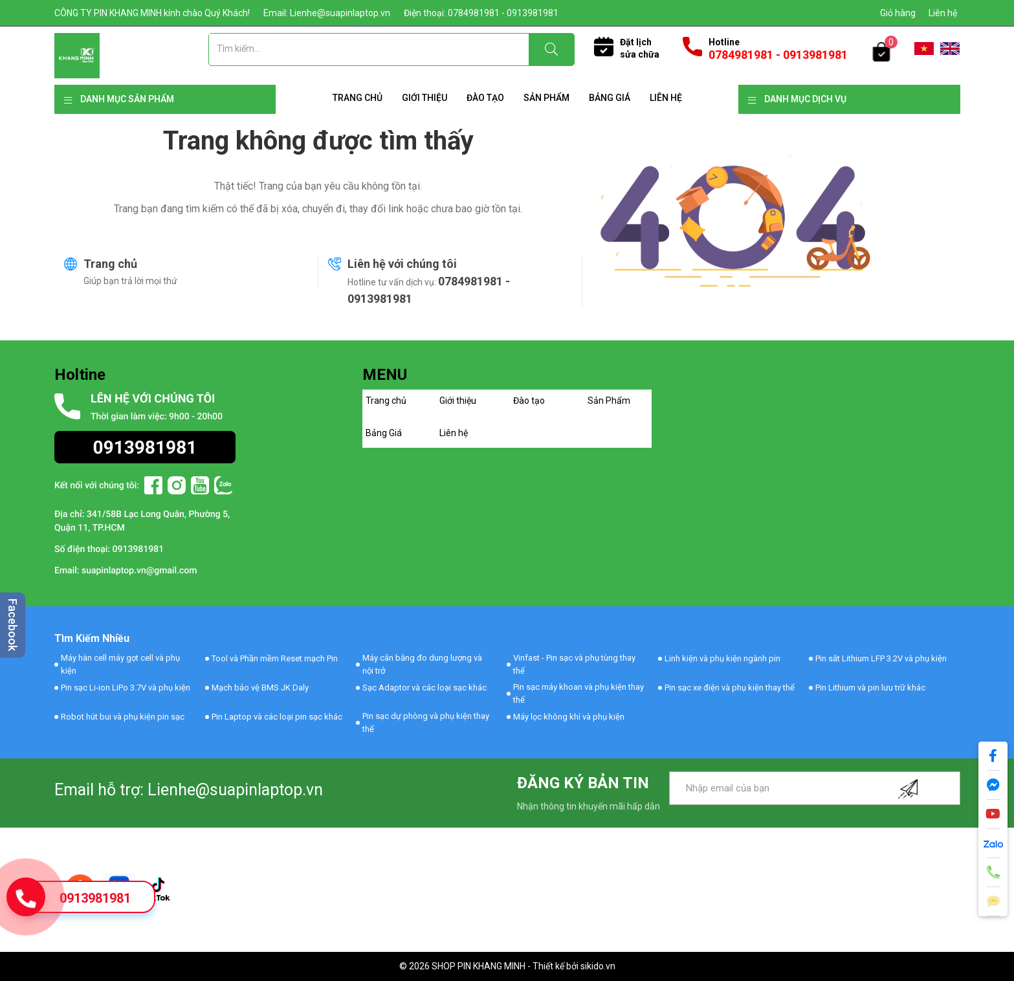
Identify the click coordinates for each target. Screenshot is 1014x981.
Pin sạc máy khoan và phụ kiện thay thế (578, 693)
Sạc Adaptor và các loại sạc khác (424, 687)
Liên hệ (943, 13)
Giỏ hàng (898, 13)
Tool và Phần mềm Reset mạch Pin (275, 658)
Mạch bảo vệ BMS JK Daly (260, 687)
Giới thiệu (424, 98)
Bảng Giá (609, 98)
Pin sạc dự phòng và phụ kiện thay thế (425, 722)
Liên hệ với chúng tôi (402, 263)
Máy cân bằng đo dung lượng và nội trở (422, 664)
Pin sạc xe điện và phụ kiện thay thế (730, 687)
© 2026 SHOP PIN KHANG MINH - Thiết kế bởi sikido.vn (507, 966)
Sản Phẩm (546, 98)
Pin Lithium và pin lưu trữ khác (870, 687)
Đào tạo (485, 98)
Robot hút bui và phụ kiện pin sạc (122, 717)
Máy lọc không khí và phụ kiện (568, 717)
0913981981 (95, 898)
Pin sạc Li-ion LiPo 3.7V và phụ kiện (125, 687)
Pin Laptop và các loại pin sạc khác (277, 717)
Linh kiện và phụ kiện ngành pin (722, 658)
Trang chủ (357, 98)
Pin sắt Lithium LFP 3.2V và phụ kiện (881, 658)
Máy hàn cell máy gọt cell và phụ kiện (120, 664)
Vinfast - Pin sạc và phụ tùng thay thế (574, 664)
